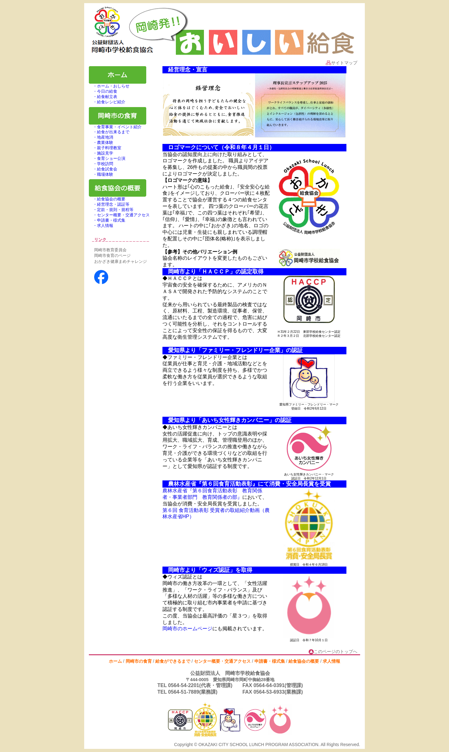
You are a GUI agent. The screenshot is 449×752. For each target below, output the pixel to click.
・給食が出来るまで (109, 132)
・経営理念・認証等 (109, 204)
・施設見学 (101, 153)
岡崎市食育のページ (112, 255)
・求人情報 (101, 225)
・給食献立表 (103, 96)
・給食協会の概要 (107, 199)
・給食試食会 (103, 169)
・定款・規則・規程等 (111, 209)
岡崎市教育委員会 (110, 250)
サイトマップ (341, 62)
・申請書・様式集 (107, 220)
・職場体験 (101, 174)
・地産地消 (101, 137)
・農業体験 (101, 142)
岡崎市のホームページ (187, 628)
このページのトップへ (333, 651)
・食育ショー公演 (107, 158)
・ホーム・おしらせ (109, 86)
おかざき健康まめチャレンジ (120, 261)
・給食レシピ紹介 (107, 102)
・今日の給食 (103, 91)
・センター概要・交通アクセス (119, 215)
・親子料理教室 (105, 147)
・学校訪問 (101, 163)
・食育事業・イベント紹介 (115, 127)
